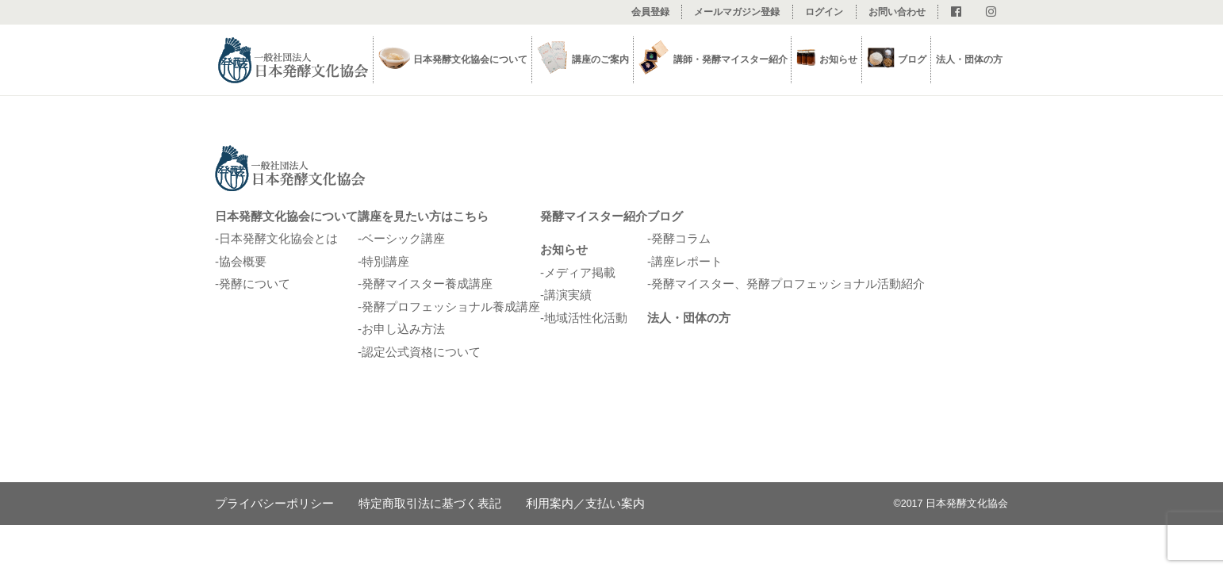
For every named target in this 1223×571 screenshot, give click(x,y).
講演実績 (568, 294)
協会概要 (242, 261)
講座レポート (687, 261)
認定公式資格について (421, 351)
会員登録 (650, 11)
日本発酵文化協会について (286, 216)
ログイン (824, 11)
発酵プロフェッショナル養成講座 (451, 306)
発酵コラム (681, 238)
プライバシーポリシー (274, 503)
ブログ (912, 59)
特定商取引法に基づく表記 (429, 503)
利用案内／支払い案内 (585, 503)
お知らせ (564, 249)
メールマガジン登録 (737, 11)
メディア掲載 (579, 272)
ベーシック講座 (403, 238)
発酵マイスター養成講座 (427, 283)
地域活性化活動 (585, 317)
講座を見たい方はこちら (423, 216)
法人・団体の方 (969, 59)
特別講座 (385, 261)
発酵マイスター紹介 (593, 216)
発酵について (254, 283)
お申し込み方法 (403, 328)
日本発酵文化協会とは (278, 238)
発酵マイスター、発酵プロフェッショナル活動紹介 (788, 283)
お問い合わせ (897, 11)
